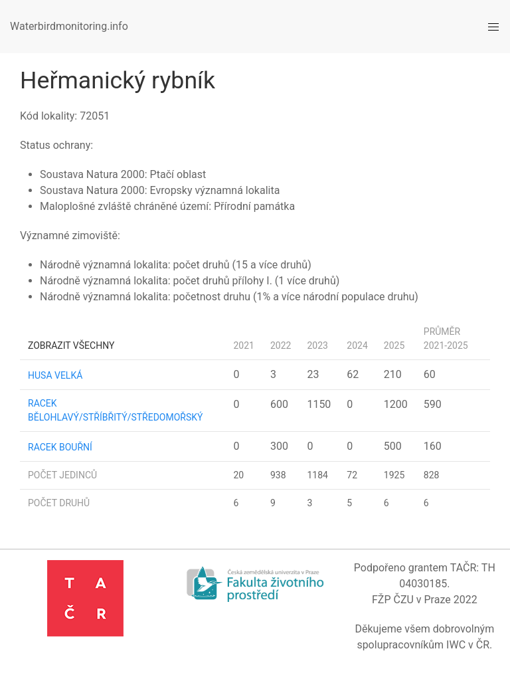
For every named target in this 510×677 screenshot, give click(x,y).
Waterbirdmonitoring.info (69, 26)
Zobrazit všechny (71, 345)
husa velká (55, 375)
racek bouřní (60, 447)
